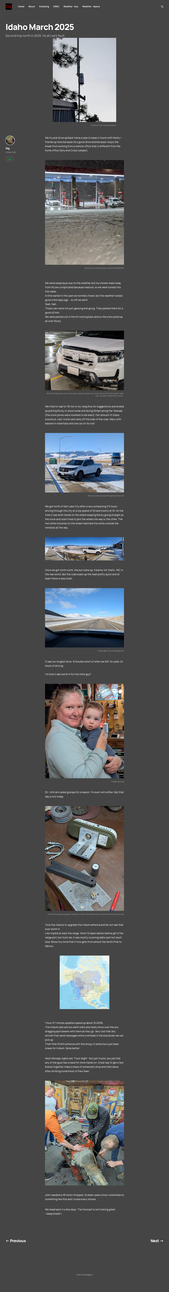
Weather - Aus (71, 6)
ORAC (56, 6)
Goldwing (44, 6)
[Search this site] (162, 7)
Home (21, 6)
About (32, 6)
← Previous (16, 1240)
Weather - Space (91, 6)
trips (9, 159)
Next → (157, 1240)
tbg (8, 148)
